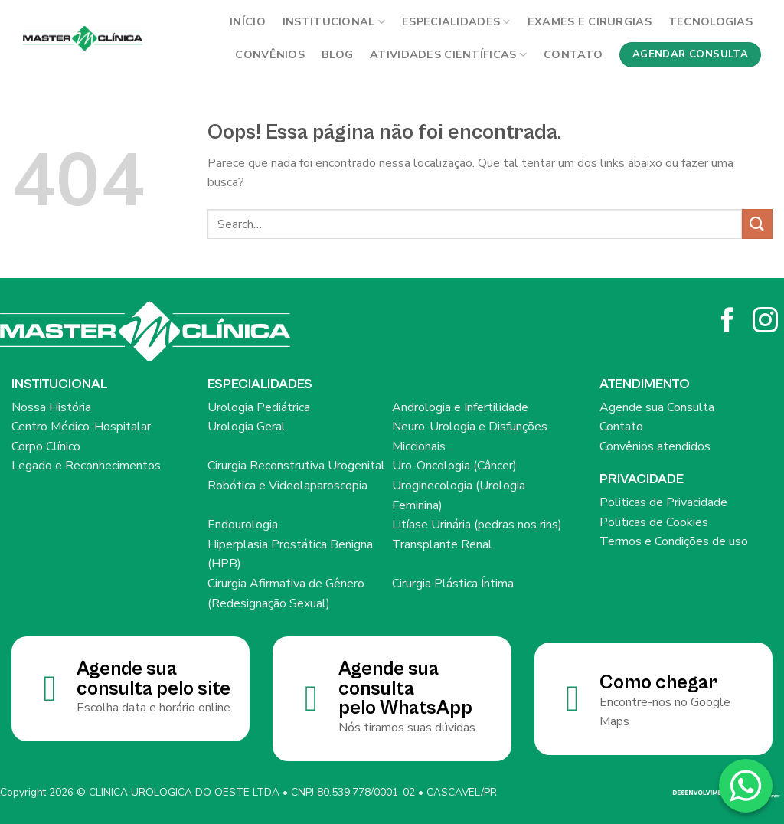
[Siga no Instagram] (765, 322)
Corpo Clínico (45, 446)
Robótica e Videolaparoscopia (287, 485)
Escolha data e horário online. (155, 707)
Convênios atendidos (654, 446)
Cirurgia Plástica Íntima (453, 583)
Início (248, 21)
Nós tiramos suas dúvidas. (408, 727)
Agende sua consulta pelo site (153, 679)
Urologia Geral (246, 426)
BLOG (337, 54)
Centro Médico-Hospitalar (81, 426)
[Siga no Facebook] (727, 322)
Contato (573, 54)
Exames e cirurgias (590, 21)
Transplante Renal (442, 544)
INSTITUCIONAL (334, 21)
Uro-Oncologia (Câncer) (454, 465)
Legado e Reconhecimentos (86, 465)
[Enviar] (757, 224)
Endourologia (242, 524)
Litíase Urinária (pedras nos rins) (477, 524)
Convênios (270, 54)
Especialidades (456, 21)
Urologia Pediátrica (258, 407)
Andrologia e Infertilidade (460, 407)
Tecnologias (710, 21)
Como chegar (658, 683)
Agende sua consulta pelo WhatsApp (405, 688)
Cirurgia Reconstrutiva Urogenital (296, 465)
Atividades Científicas (448, 54)
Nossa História (51, 407)
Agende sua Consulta (656, 407)
